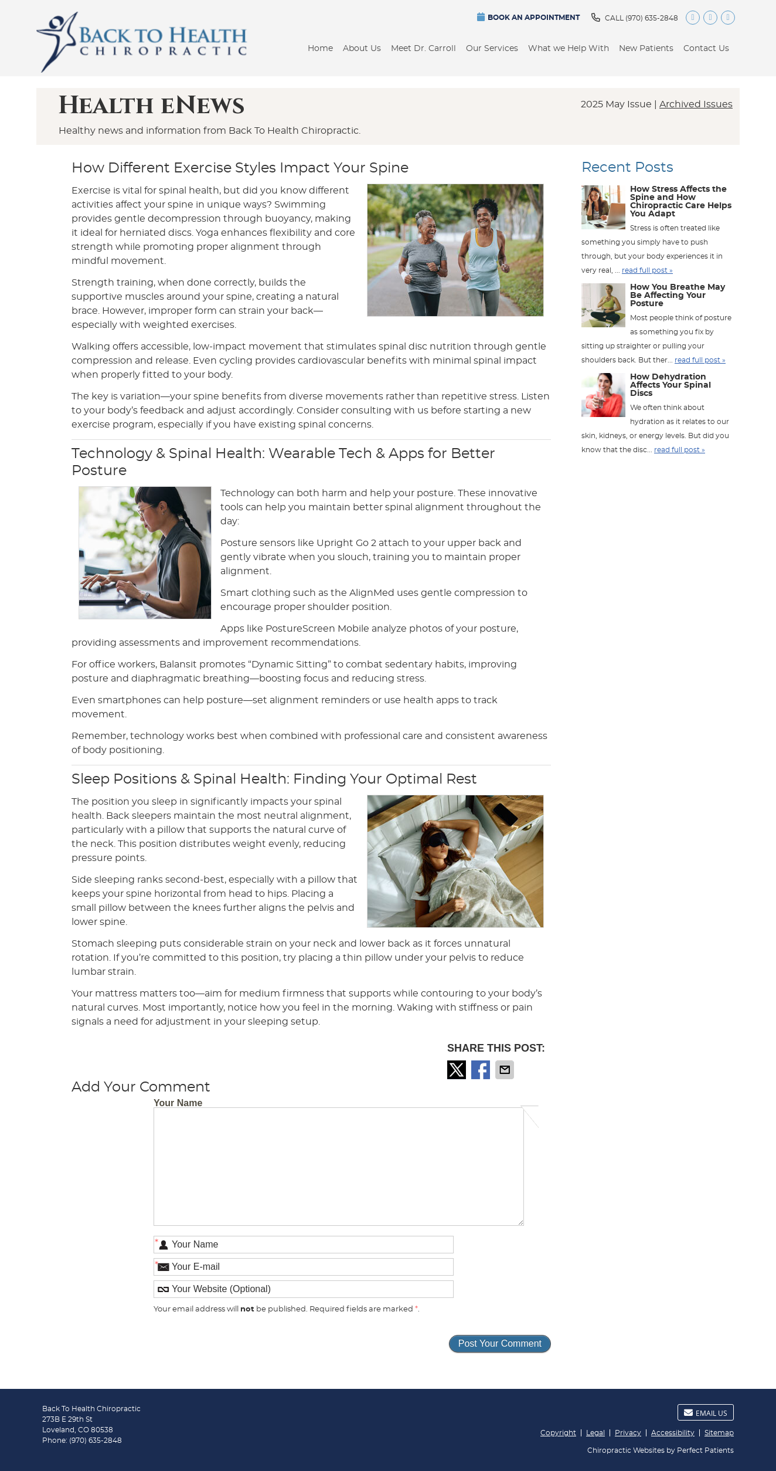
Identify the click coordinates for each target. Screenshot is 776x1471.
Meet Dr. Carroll (423, 49)
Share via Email (505, 1069)
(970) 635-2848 (651, 18)
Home (320, 49)
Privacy (628, 1432)
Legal (595, 1432)
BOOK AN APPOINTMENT (528, 16)
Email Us (705, 1413)
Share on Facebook (481, 1069)
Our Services (492, 49)
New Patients (646, 49)
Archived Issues (696, 104)
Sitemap (719, 1432)
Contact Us (706, 49)
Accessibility (673, 1432)
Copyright (558, 1432)
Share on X (457, 1069)
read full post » (647, 270)
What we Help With (568, 49)
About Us (362, 49)
